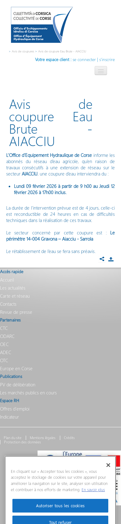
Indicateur (9, 417)
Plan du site (12, 438)
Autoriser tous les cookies (60, 513)
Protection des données (22, 442)
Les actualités (12, 288)
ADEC (5, 352)
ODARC (7, 336)
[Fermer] (108, 473)
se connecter (84, 59)
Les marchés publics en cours (28, 392)
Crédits (69, 438)
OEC (4, 344)
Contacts (8, 304)
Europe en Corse (16, 368)
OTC (4, 360)
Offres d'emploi (14, 409)
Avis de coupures (23, 51)
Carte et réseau (15, 296)
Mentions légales (43, 438)
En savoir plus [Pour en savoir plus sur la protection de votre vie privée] (93, 497)
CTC (4, 328)
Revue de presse (16, 312)
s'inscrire (107, 59)
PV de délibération (17, 384)
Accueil (7, 280)
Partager (111, 259)
